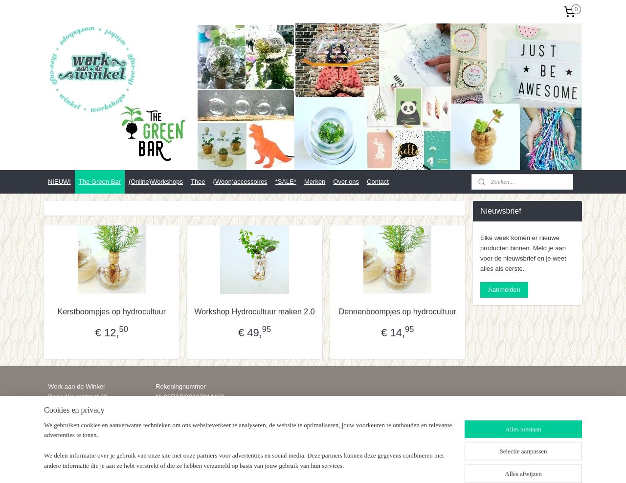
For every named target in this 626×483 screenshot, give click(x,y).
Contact (378, 181)
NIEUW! (59, 181)
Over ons (346, 181)
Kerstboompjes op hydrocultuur (111, 311)
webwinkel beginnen (340, 465)
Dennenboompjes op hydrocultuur (397, 311)
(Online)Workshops (156, 181)
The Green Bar (100, 181)
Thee (198, 181)
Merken (314, 181)
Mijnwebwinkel (416, 465)
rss (308, 465)
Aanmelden (504, 289)
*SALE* (285, 181)
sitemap (290, 465)
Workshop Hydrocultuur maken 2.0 (254, 311)
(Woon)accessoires (240, 181)
